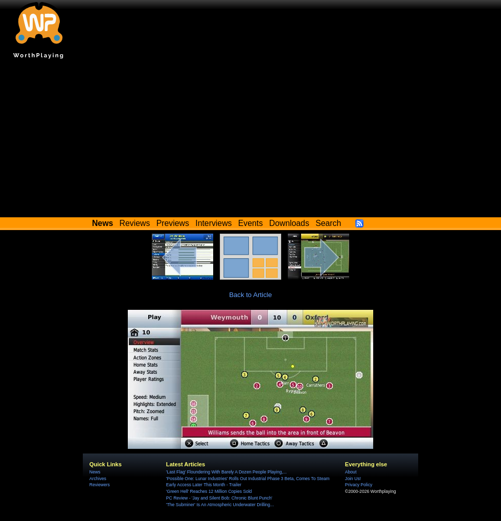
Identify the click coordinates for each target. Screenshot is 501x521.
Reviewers (99, 484)
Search (328, 223)
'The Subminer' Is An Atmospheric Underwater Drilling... (220, 504)
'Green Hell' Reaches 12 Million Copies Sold (209, 491)
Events (250, 223)
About (350, 471)
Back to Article (250, 295)
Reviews (135, 223)
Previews (172, 223)
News (94, 471)
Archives (97, 478)
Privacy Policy (358, 484)
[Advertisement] (250, 140)
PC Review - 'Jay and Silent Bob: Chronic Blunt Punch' (219, 498)
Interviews (213, 223)
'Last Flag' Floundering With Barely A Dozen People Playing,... (226, 471)
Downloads (289, 223)
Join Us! (353, 478)
